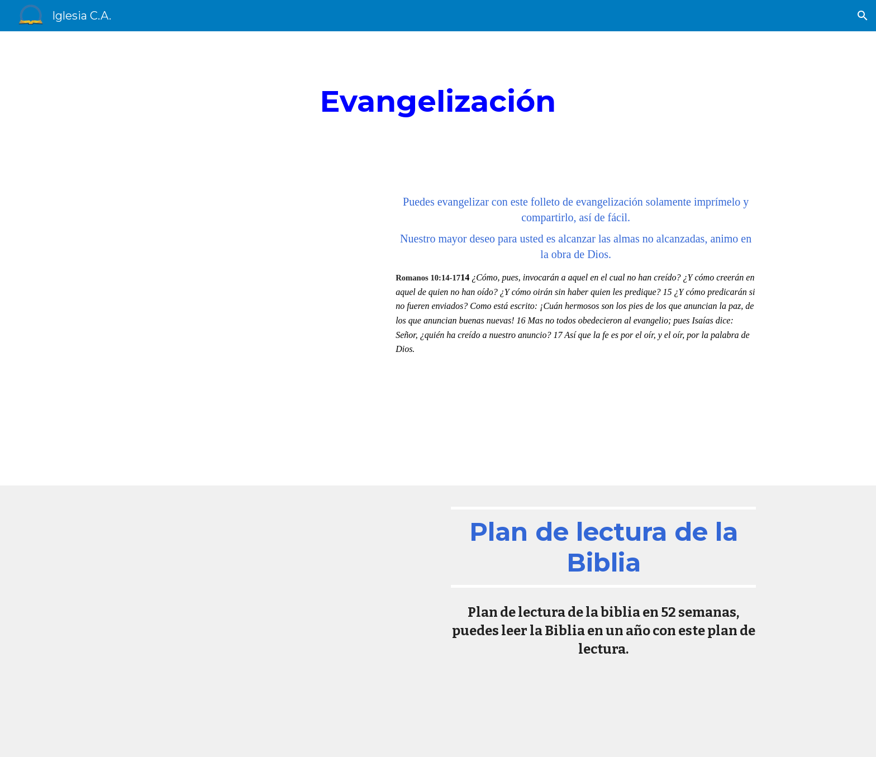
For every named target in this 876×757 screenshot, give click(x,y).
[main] (438, 104)
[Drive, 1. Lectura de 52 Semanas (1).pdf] (273, 621)
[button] (862, 15)
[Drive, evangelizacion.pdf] (245, 331)
